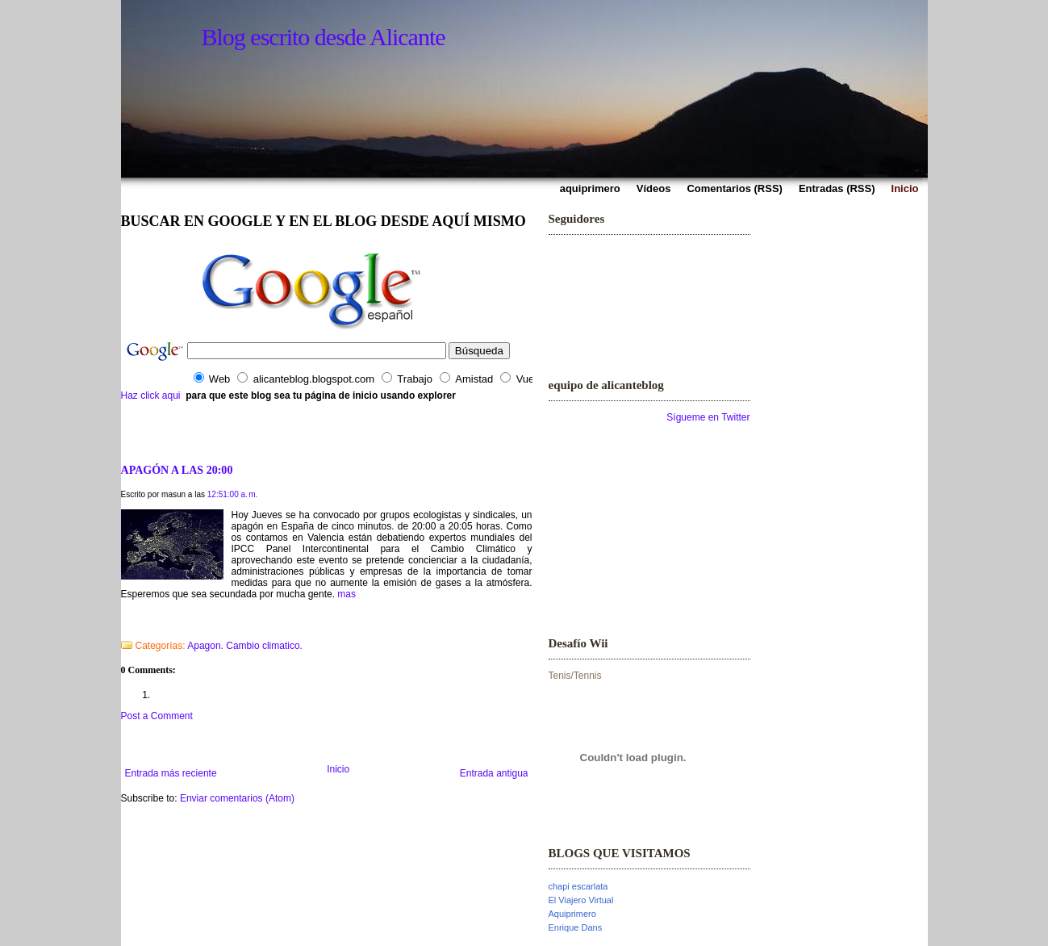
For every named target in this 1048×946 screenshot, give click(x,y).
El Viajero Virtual (581, 900)
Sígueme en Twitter (707, 417)
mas (346, 594)
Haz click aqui (151, 395)
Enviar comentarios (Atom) (237, 798)
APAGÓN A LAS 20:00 (177, 469)
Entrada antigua (494, 773)
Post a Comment (157, 716)
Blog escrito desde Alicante (323, 36)
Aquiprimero (572, 914)
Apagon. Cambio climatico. (245, 645)
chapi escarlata (578, 886)
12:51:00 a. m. (232, 494)
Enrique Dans (576, 927)
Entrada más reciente (171, 773)
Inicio (338, 769)
